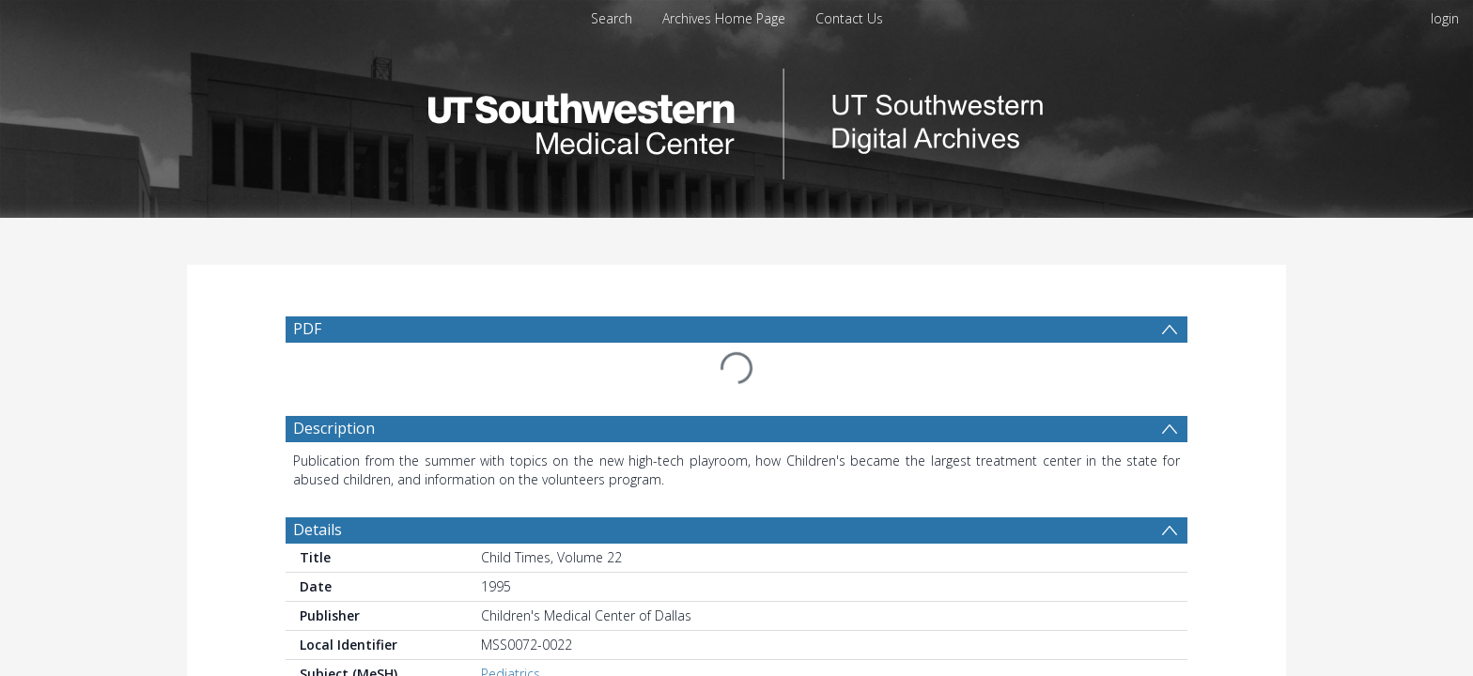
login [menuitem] (1445, 18)
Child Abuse (516, 666)
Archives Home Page (723, 18)
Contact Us (849, 18)
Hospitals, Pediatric (539, 647)
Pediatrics (510, 629)
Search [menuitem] (611, 18)
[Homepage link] (736, 119)
